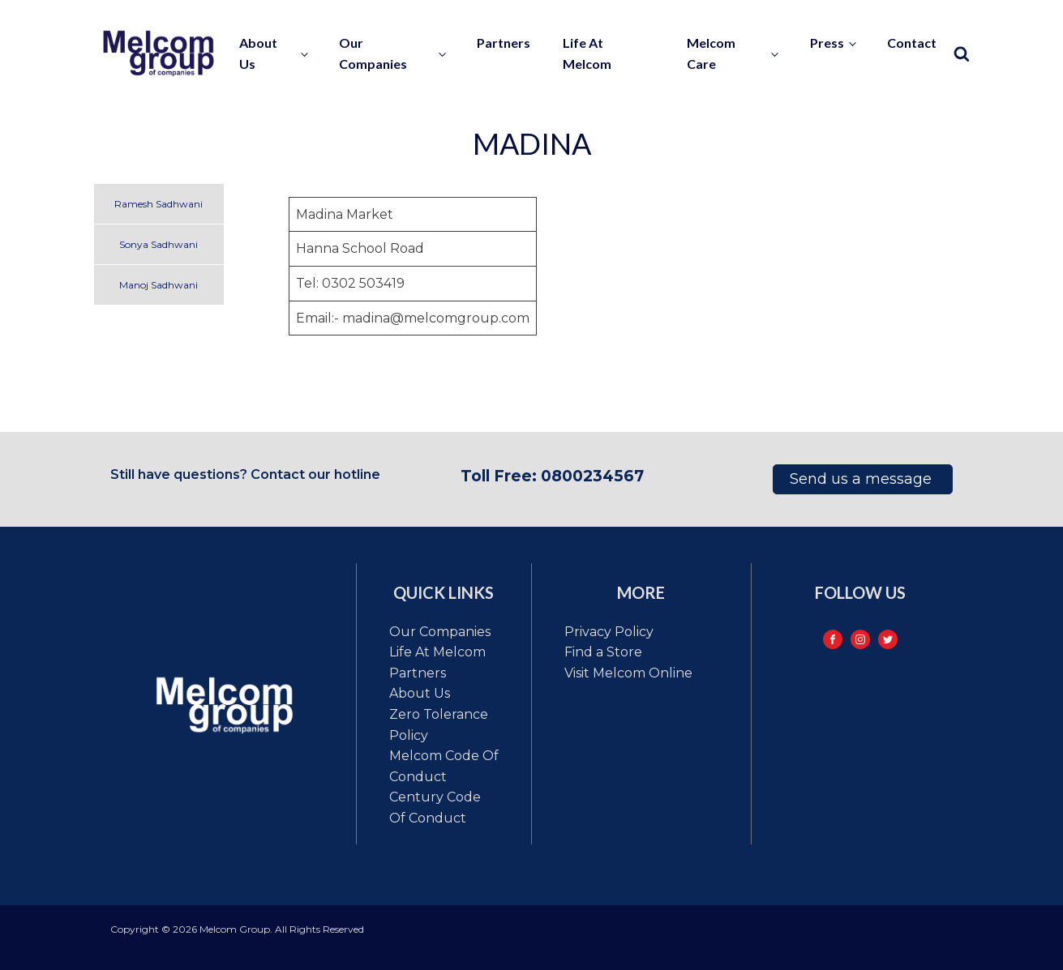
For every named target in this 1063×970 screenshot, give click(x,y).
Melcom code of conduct (444, 766)
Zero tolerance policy (438, 725)
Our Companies (373, 53)
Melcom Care (711, 53)
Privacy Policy (609, 631)
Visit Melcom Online (628, 673)
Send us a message (863, 479)
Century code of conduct (435, 807)
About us (258, 53)
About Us (419, 693)
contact (912, 42)
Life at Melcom (587, 53)
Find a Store (603, 652)
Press (827, 42)
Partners (503, 42)
